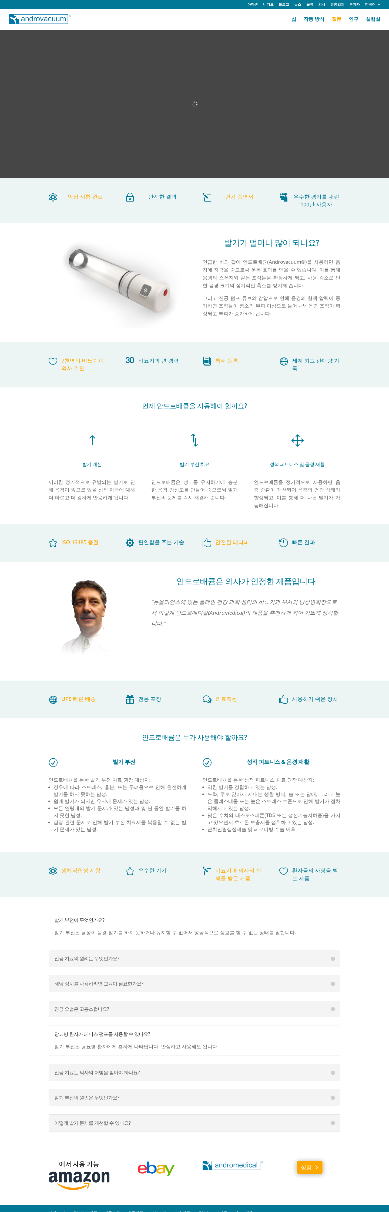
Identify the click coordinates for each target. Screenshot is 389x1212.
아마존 (252, 4)
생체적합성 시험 (80, 870)
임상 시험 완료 (85, 196)
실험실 (373, 19)
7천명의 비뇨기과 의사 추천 (82, 364)
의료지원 (226, 698)
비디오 (268, 4)
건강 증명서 (239, 196)
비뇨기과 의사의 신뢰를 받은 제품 (238, 874)
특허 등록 (226, 360)
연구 (353, 19)
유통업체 (337, 4)
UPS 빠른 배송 (78, 698)
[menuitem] (373, 6)
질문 (336, 19)
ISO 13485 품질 (80, 542)
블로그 (284, 4)
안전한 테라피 (232, 542)
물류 (309, 4)
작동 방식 (314, 19)
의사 (321, 4)
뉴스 (297, 4)
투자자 (354, 4)
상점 (306, 1167)
